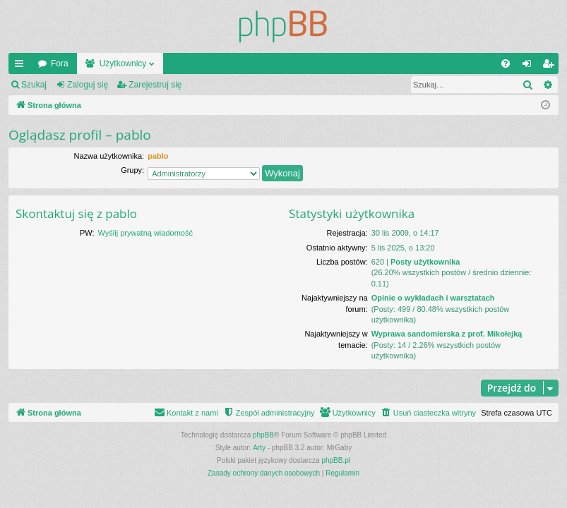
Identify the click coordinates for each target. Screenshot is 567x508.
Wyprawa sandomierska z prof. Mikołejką (447, 333)
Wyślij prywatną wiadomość (145, 233)
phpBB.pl (335, 460)
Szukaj (34, 85)
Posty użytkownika (425, 262)
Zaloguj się (87, 85)
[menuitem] (505, 63)
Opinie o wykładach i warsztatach (433, 298)
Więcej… (22, 66)
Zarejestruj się (155, 85)
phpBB (263, 435)
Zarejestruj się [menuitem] (551, 66)
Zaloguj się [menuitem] (530, 66)
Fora (59, 63)
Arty (259, 448)
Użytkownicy (123, 63)
